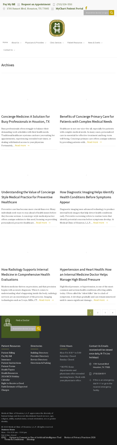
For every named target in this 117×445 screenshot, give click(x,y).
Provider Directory (40, 356)
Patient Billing (8, 352)
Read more (20, 145)
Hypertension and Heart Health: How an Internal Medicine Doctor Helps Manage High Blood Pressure (86, 274)
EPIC (3, 437)
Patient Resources (74, 42)
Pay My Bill (9, 4)
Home (5, 42)
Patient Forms (8, 366)
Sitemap (31, 439)
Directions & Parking (41, 363)
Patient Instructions (11, 363)
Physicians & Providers (34, 42)
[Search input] (97, 12)
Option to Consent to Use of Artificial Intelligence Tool (35, 437)
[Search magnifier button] (111, 12)
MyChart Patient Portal (69, 8)
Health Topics (8, 369)
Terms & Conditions (14, 439)
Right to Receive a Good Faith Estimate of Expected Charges (14, 386)
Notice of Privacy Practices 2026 (80, 437)
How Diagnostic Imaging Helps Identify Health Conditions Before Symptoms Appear (87, 197)
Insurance (6, 359)
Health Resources (9, 373)
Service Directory (39, 359)
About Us (15, 42)
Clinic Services (55, 42)
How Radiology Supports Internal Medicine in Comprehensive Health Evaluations (25, 274)
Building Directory (39, 352)
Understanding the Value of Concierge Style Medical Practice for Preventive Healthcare (28, 197)
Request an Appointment (35, 4)
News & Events (94, 42)
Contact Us (8, 50)
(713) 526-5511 (64, 4)
